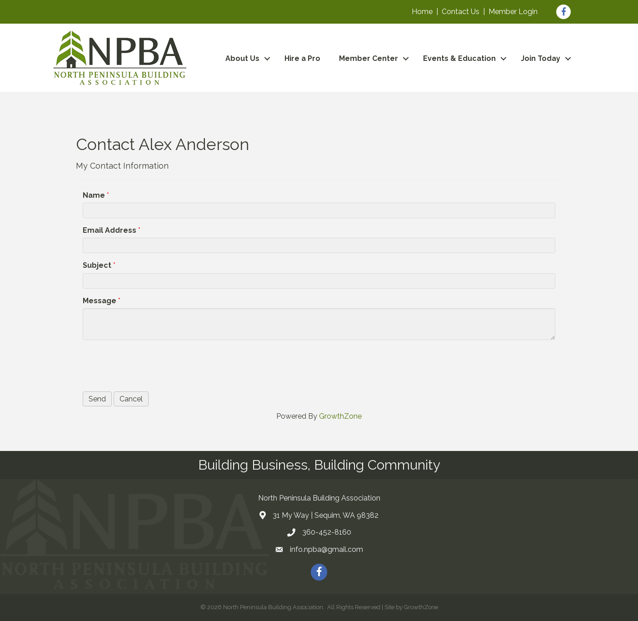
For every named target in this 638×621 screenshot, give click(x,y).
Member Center (368, 58)
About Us (242, 58)
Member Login (513, 11)
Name (94, 195)
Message (99, 300)
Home (422, 11)
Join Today (540, 58)
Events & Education (459, 58)
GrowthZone (340, 416)
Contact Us (460, 11)
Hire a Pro (302, 58)
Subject (97, 265)
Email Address (109, 230)
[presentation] (152, 364)
